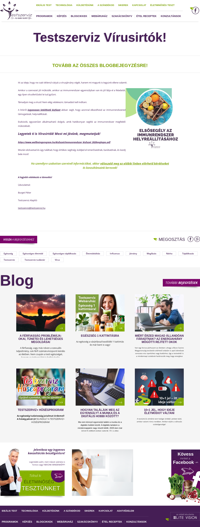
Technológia (64, 5)
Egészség (8, 253)
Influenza (115, 253)
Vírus (57, 259)
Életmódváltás (93, 253)
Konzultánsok (171, 16)
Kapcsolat (139, 5)
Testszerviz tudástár (35, 259)
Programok (44, 16)
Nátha (169, 253)
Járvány (133, 253)
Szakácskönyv (122, 16)
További (181, 283)
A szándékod (105, 5)
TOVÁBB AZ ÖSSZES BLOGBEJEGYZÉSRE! (100, 65)
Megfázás (151, 253)
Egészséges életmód (33, 253)
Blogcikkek (79, 16)
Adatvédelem (125, 511)
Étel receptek (146, 16)
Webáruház (99, 16)
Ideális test (44, 5)
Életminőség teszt (162, 5)
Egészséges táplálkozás (64, 253)
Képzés (62, 16)
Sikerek (123, 5)
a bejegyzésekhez (18, 239)
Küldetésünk (84, 5)
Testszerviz (9, 259)
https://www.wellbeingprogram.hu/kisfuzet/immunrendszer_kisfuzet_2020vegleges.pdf (64, 142)
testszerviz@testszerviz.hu (31, 208)
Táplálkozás (188, 253)
